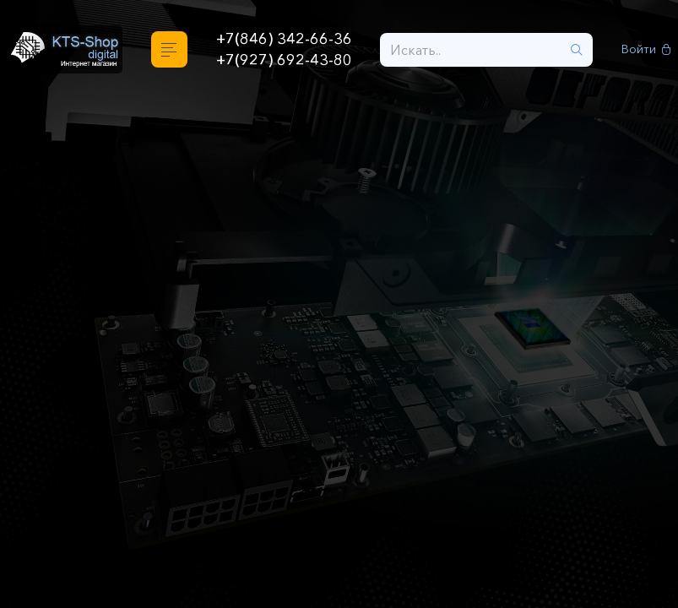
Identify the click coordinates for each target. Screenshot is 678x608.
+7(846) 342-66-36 (284, 39)
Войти (646, 49)
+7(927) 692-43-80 (284, 60)
